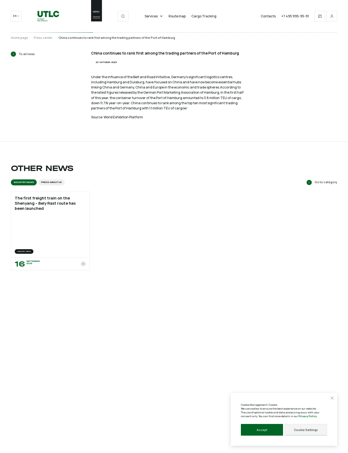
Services (154, 16)
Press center (43, 38)
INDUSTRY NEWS (24, 182)
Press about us (51, 182)
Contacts (268, 16)
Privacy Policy (308, 416)
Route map (177, 16)
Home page (19, 38)
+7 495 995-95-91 (295, 16)
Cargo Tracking (203, 16)
